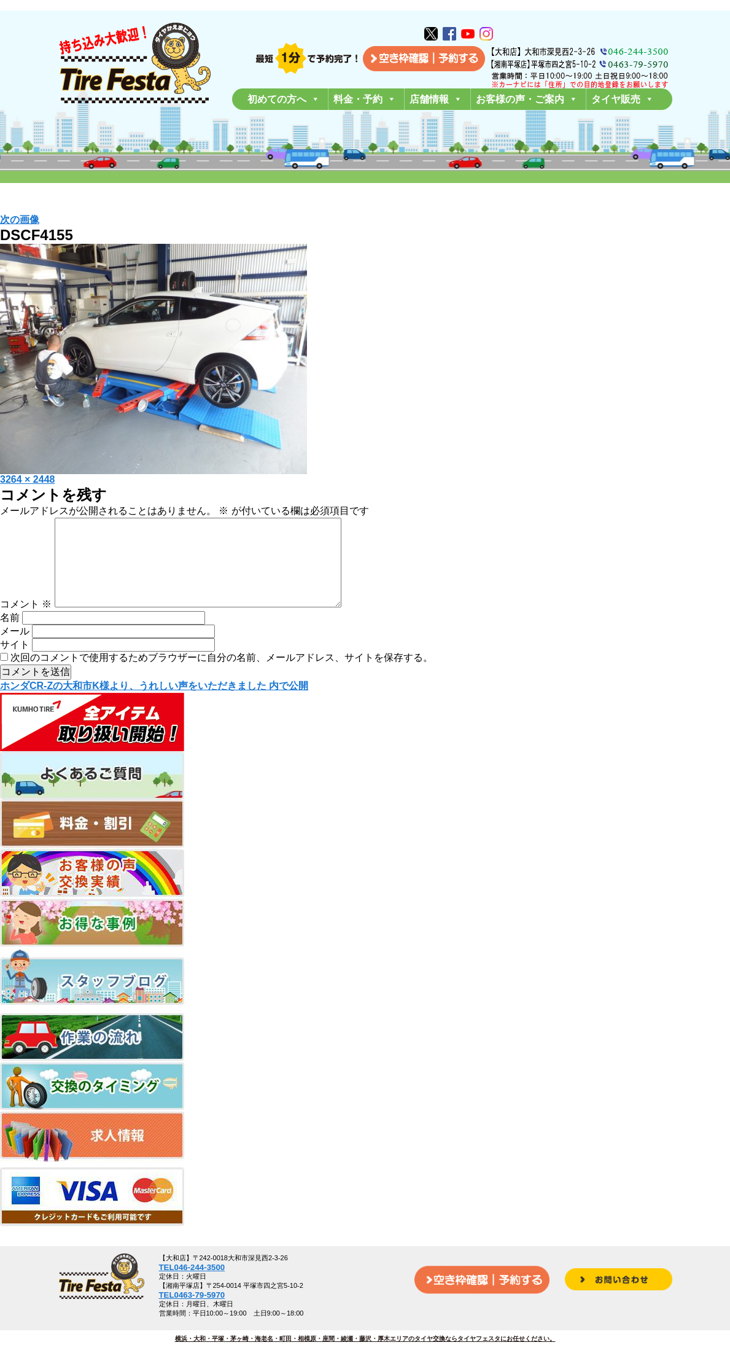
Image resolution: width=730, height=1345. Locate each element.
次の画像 (19, 219)
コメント (26, 623)
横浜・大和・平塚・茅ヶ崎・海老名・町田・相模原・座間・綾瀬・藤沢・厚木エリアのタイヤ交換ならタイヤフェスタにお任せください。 (365, 1338)
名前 (10, 637)
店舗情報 (436, 99)
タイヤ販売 (622, 99)
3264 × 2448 (27, 479)
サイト (14, 664)
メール (14, 650)
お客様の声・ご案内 (527, 99)
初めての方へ (283, 99)
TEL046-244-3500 (192, 1267)
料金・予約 (364, 99)
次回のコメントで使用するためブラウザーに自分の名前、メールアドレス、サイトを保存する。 (221, 677)
